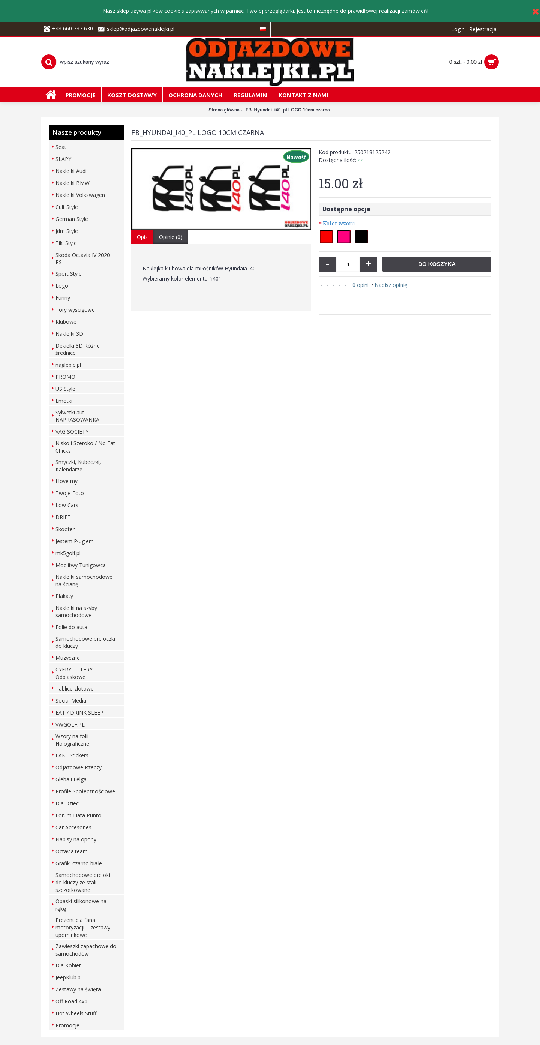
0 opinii (361, 284)
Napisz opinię (391, 284)
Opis (142, 236)
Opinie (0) (170, 236)
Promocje (68, 1025)
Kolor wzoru (339, 223)
